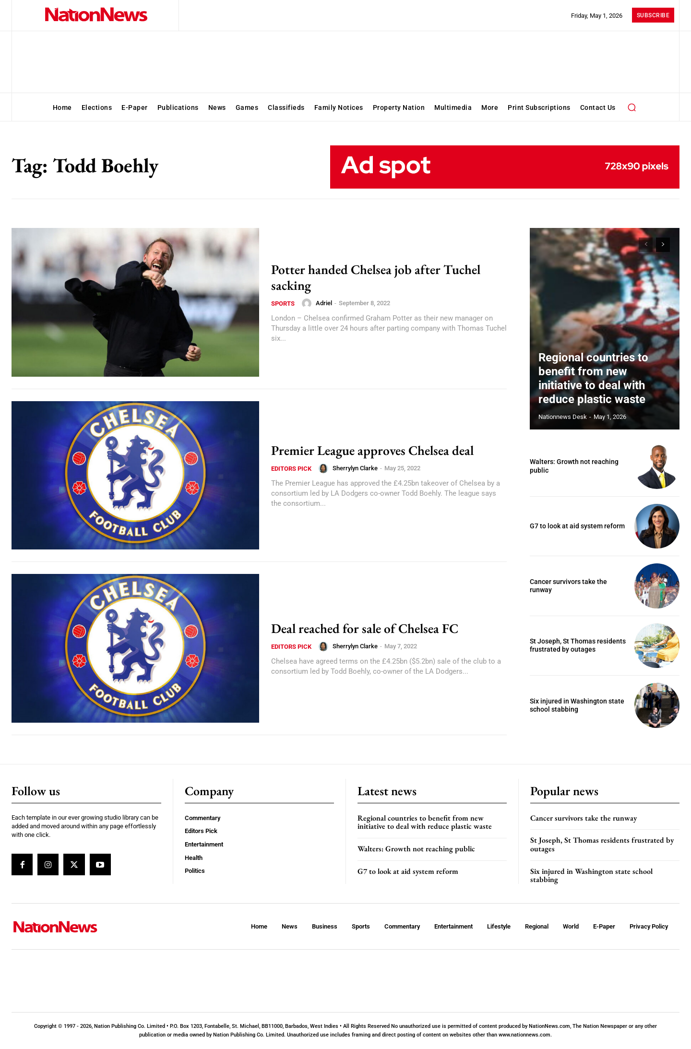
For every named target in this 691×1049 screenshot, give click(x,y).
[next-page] (663, 245)
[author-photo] (308, 303)
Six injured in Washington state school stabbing (577, 705)
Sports (283, 303)
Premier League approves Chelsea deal (381, 450)
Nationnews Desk (562, 416)
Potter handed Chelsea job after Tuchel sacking (385, 277)
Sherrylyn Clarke (355, 468)
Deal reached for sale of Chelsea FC (373, 628)
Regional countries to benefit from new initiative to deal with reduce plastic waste (604, 389)
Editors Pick (291, 468)
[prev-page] (646, 245)
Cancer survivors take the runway (583, 818)
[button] (632, 107)
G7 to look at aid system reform (577, 526)
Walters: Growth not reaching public (416, 849)
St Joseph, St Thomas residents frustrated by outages (578, 646)
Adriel (324, 303)
